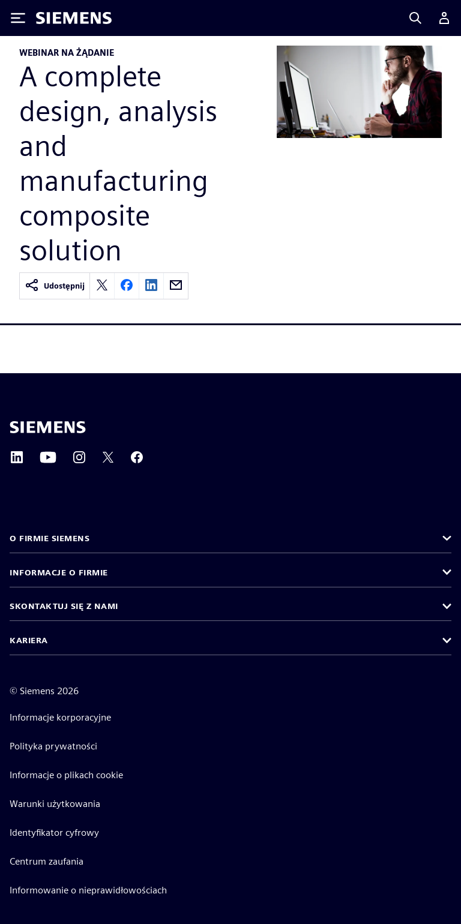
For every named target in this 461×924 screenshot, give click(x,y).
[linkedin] (151, 286)
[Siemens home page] (48, 427)
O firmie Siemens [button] (49, 538)
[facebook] (127, 286)
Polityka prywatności (53, 746)
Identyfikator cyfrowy (54, 832)
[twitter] (102, 286)
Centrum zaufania (46, 861)
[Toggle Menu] (18, 18)
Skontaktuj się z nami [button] (64, 606)
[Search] (415, 18)
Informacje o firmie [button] (59, 572)
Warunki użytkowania (55, 803)
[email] (176, 286)
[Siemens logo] (74, 18)
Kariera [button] (29, 640)
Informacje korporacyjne (60, 717)
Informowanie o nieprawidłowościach (88, 890)
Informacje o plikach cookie (66, 775)
